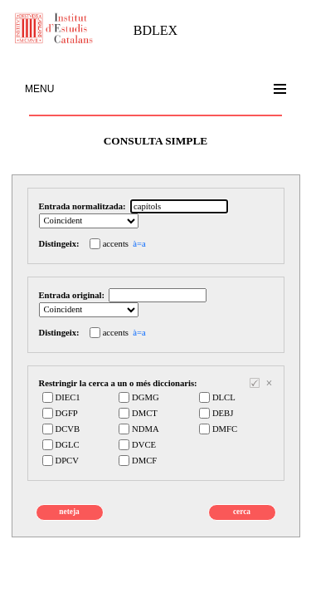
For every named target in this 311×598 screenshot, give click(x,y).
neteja (69, 511)
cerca (241, 511)
